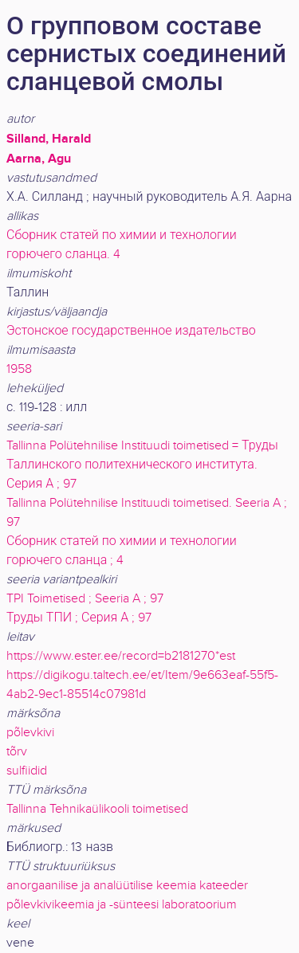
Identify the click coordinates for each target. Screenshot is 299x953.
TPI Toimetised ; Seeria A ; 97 (84, 598)
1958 (19, 369)
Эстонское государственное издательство (131, 331)
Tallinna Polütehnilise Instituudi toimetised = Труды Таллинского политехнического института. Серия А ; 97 (142, 465)
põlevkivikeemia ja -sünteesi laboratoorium (121, 904)
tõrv (16, 751)
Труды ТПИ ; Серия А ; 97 (78, 618)
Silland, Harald (48, 139)
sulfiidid (26, 770)
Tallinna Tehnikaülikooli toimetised (97, 809)
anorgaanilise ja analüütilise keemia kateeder (127, 885)
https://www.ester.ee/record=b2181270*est (120, 656)
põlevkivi (30, 732)
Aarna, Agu (38, 159)
